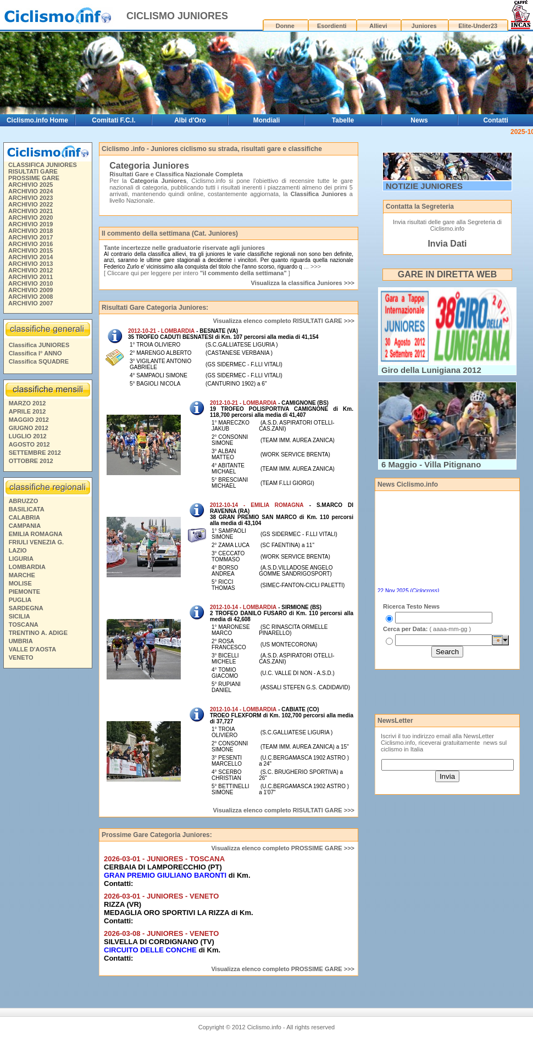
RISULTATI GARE (33, 171)
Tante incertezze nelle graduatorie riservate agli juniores (184, 247)
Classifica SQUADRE (39, 361)
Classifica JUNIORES (39, 345)
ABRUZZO (23, 501)
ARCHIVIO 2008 (30, 296)
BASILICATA (27, 509)
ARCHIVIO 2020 (30, 217)
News (418, 120)
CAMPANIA (25, 525)
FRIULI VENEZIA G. (36, 542)
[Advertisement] (47, 840)
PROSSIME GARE (33, 178)
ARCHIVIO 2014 (30, 257)
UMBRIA (21, 641)
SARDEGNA (26, 608)
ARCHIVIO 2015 (30, 250)
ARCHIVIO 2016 (30, 244)
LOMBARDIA (27, 567)
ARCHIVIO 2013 (30, 263)
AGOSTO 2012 (29, 444)
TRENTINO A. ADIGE (38, 632)
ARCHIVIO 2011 (30, 277)
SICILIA (19, 616)
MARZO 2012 (27, 403)
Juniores (424, 26)
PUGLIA (20, 599)
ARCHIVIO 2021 (30, 211)
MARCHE (22, 575)
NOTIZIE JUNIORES (424, 186)
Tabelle (343, 120)
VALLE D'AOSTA (33, 649)
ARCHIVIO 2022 (30, 204)
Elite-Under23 (477, 26)
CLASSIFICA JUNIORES (42, 164)
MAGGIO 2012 (29, 419)
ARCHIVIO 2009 (30, 290)
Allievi (378, 26)
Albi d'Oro (190, 120)
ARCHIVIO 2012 (30, 270)
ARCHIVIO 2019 (30, 224)
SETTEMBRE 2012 (35, 452)
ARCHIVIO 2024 (30, 191)
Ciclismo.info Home (37, 120)
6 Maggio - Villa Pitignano (431, 464)
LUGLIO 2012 (28, 436)
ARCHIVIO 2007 (30, 303)
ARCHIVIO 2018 (30, 230)
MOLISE (20, 583)
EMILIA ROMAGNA (36, 534)
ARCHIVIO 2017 (30, 237)
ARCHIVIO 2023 (30, 197)
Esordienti (332, 26)
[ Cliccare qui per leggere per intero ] (197, 273)
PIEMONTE (24, 591)
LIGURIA (21, 558)
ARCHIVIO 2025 (30, 184)
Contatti (495, 120)
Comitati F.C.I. (113, 120)
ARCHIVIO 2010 (30, 283)
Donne (285, 26)
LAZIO (18, 550)
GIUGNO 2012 (28, 428)
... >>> (311, 266)
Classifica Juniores (319, 194)
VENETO (21, 657)
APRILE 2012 (27, 411)
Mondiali (266, 120)
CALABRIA (24, 517)
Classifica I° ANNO (35, 353)
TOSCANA (23, 624)
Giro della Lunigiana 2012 (431, 370)
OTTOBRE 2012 (31, 461)
